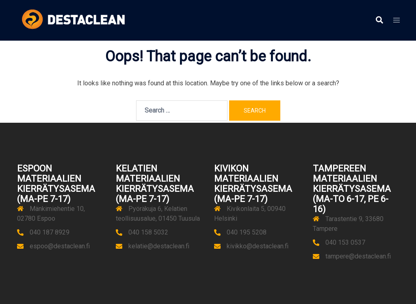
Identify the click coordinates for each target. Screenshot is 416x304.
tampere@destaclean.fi (358, 256)
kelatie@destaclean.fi (158, 246)
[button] (379, 20)
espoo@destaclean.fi (60, 246)
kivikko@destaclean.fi (257, 246)
